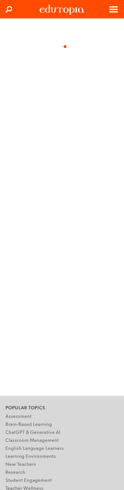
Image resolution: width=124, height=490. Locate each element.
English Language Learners (35, 448)
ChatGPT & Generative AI (33, 432)
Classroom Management (32, 440)
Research (15, 472)
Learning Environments (31, 456)
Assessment (19, 416)
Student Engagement (29, 480)
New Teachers (21, 464)
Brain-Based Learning (29, 424)
